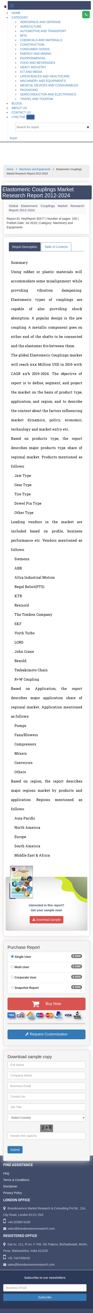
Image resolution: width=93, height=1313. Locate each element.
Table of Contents (56, 247)
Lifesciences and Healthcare (45, 76)
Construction (32, 44)
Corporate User (26, 977)
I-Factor (23, 117)
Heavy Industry (33, 67)
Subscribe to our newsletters (45, 1277)
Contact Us (21, 112)
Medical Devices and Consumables (49, 85)
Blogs (17, 103)
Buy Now (46, 1004)
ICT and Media (31, 71)
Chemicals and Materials (41, 40)
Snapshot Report (27, 987)
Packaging (29, 90)
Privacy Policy (12, 1193)
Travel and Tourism (36, 99)
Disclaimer (10, 1186)
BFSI (23, 35)
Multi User (22, 967)
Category (20, 17)
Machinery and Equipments (43, 80)
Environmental (33, 58)
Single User (23, 956)
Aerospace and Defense (40, 22)
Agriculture (30, 26)
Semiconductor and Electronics (48, 94)
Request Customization (46, 1034)
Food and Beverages (37, 62)
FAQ (6, 1173)
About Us (19, 108)
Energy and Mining (36, 53)
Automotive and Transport (43, 31)
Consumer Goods (35, 49)
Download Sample (46, 919)
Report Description (24, 247)
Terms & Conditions (16, 1180)
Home (16, 13)
